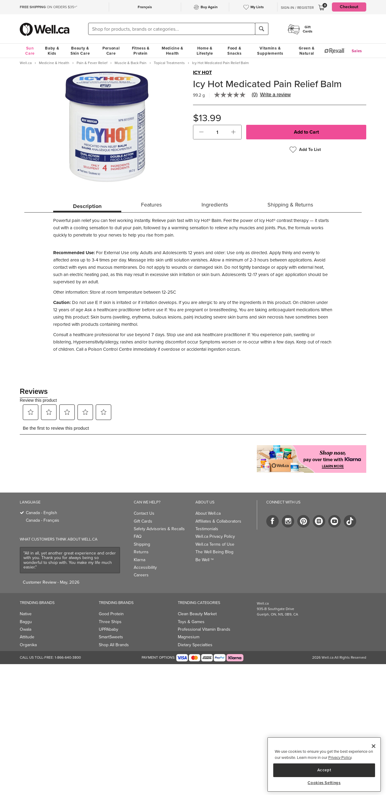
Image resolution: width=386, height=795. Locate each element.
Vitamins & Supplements (270, 51)
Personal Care (111, 51)
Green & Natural (307, 51)
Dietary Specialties (195, 645)
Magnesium (188, 637)
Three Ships (110, 622)
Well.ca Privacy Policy (215, 536)
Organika (28, 645)
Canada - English (41, 513)
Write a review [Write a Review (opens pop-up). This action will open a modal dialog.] (275, 94)
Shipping (142, 544)
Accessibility (145, 567)
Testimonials (206, 529)
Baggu (26, 622)
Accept (324, 770)
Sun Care (30, 51)
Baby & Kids (52, 51)
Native (26, 614)
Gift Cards (143, 521)
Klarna (139, 560)
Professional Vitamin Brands (204, 629)
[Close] (373, 746)
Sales (357, 50)
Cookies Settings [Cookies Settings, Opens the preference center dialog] (324, 783)
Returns (141, 552)
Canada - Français (42, 520)
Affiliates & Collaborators (218, 521)
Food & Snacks (234, 51)
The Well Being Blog (214, 552)
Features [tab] (151, 205)
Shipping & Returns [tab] (290, 205)
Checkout (349, 7)
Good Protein (111, 614)
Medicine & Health (172, 51)
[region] (324, 764)
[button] (201, 132)
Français (145, 7)
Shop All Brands (114, 645)
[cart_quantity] (217, 132)
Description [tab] (87, 206)
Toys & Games (191, 622)
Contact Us (144, 513)
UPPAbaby (108, 629)
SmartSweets (111, 637)
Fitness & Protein (141, 51)
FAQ (138, 536)
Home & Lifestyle (205, 51)
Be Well (204, 560)
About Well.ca (208, 513)
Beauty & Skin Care (80, 51)
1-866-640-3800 (68, 657)
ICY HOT (202, 72)
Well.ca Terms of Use (214, 544)
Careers (141, 575)
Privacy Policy (339, 757)
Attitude (27, 637)
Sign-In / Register (297, 7)
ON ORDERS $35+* (48, 7)
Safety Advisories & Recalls (159, 529)
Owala (25, 629)
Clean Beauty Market (197, 614)
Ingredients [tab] (215, 205)
